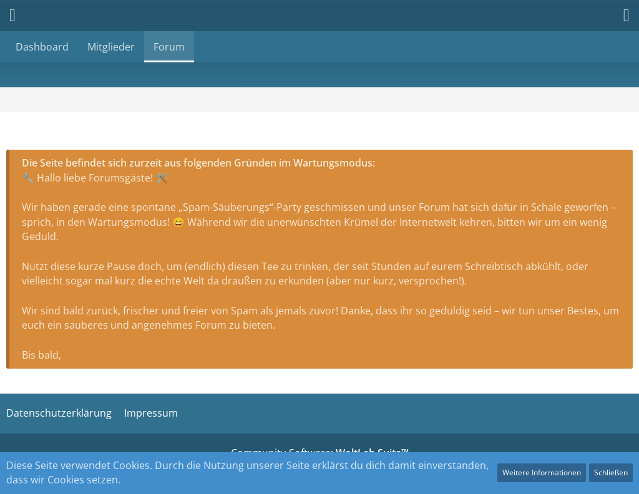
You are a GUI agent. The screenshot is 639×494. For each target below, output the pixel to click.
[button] (620, 16)
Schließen (611, 472)
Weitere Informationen (541, 472)
